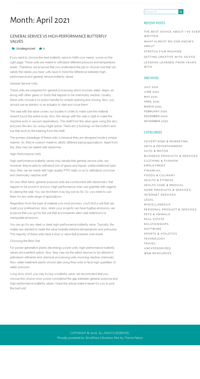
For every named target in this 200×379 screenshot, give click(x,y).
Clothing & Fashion (161, 160)
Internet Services (160, 194)
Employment (155, 165)
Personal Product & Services (170, 209)
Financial (152, 170)
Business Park (110, 337)
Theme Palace (133, 337)
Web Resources (158, 253)
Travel (150, 243)
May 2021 (151, 96)
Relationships (156, 224)
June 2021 (151, 91)
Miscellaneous (157, 204)
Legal (149, 199)
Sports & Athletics (160, 233)
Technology (154, 238)
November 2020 (156, 121)
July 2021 (151, 87)
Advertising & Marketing (166, 141)
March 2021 (153, 106)
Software (153, 228)
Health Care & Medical (164, 185)
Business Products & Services (171, 155)
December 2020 (156, 116)
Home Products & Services (167, 189)
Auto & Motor (156, 150)
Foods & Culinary (160, 175)
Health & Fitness (158, 180)
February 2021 (155, 111)
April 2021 (152, 101)
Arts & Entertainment (163, 146)
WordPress (92, 337)
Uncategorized (25, 48)
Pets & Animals (157, 214)
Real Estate (154, 219)
